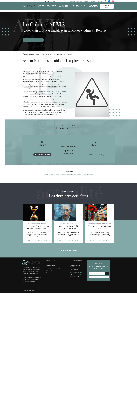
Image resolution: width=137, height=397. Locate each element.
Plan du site (49, 270)
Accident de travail (88, 175)
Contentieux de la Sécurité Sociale (71, 175)
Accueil (33, 54)
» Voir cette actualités (37, 240)
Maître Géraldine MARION (47, 92)
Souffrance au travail (51, 5)
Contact (100, 1)
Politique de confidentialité (53, 268)
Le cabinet (72, 1)
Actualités (93, 1)
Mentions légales (50, 265)
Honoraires (79, 1)
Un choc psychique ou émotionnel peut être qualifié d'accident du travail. (68, 226)
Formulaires (87, 1)
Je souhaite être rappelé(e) (95, 154)
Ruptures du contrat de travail (79, 5)
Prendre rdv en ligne (107, 6)
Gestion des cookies (51, 273)
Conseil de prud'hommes (93, 5)
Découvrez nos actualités (69, 250)
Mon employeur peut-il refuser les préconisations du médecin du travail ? (99, 226)
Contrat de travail (40, 5)
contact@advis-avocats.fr (76, 272)
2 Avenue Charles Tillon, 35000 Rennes (33, 1)
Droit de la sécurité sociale (64, 5)
